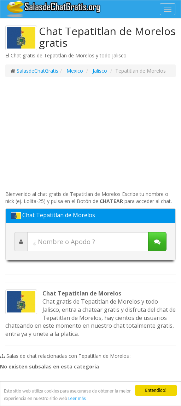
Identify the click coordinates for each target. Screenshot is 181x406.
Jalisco (99, 70)
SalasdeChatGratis (37, 70)
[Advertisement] (90, 134)
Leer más (77, 398)
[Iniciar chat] (157, 241)
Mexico (74, 70)
